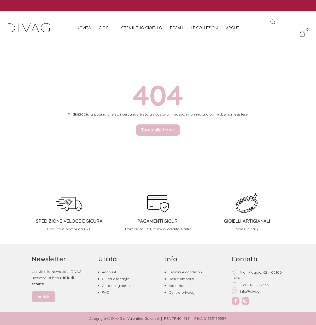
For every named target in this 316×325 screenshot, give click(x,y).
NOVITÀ (84, 27)
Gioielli (106, 27)
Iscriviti (43, 296)
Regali (176, 27)
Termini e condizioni (186, 272)
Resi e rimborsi (181, 278)
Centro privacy (181, 292)
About (232, 27)
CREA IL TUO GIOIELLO (141, 27)
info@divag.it (247, 291)
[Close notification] (308, 5)
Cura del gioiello (116, 285)
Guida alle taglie (116, 278)
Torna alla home (158, 130)
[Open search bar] (273, 22)
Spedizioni (177, 285)
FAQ (105, 292)
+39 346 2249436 (250, 284)
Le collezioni (204, 27)
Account (109, 272)
